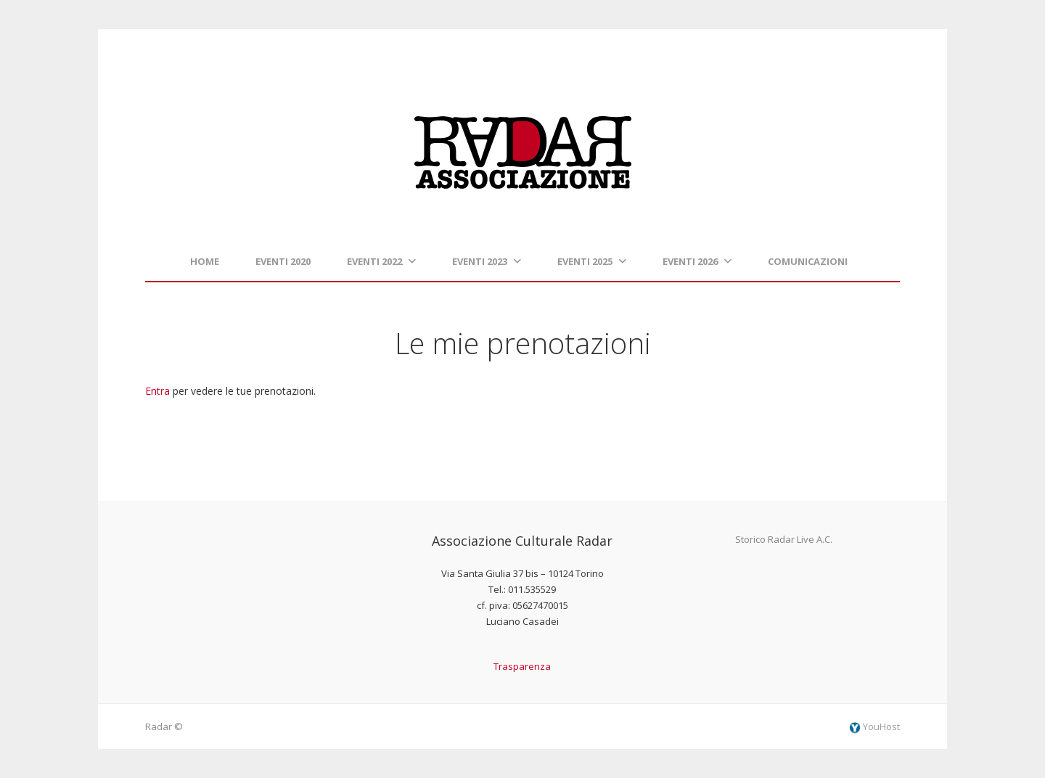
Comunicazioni (808, 261)
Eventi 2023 (486, 261)
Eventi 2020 (283, 261)
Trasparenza (522, 666)
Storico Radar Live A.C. (783, 539)
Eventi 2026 (697, 261)
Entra (157, 391)
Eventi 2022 (381, 261)
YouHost (874, 726)
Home (204, 261)
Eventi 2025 (591, 261)
